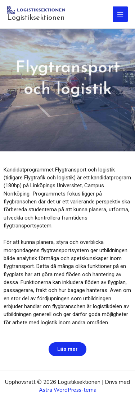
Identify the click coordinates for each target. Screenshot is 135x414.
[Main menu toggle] (120, 14)
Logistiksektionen (36, 18)
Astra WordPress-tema (67, 390)
